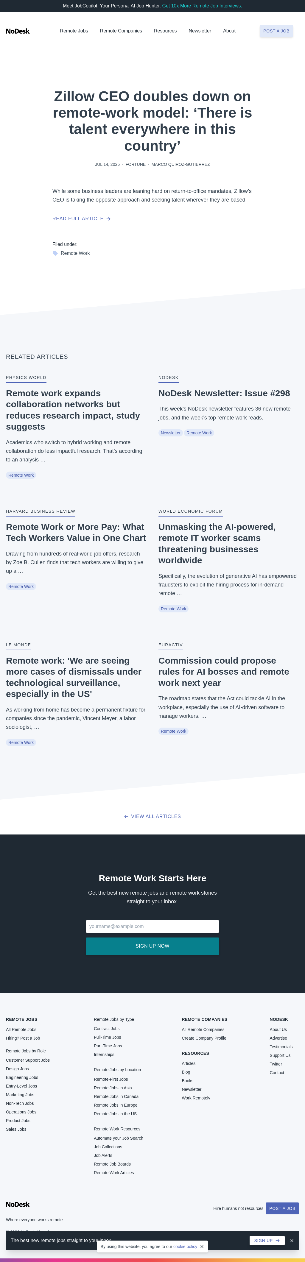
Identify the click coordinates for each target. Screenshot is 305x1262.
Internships (104, 1054)
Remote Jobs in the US (115, 1113)
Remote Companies (121, 30)
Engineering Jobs (22, 1077)
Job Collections (108, 1146)
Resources (195, 1053)
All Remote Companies (203, 1029)
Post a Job (282, 1208)
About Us (278, 1029)
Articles (188, 1063)
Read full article (81, 218)
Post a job (276, 31)
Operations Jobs (21, 1112)
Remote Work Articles (114, 1172)
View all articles (152, 816)
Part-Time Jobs (108, 1045)
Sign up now (152, 946)
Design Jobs (17, 1068)
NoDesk (279, 1019)
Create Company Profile (204, 1038)
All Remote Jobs (21, 1029)
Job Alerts (103, 1155)
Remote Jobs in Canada (116, 1096)
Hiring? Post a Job (23, 1038)
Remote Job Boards (112, 1164)
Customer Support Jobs (28, 1060)
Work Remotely (196, 1098)
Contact (277, 1072)
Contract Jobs (106, 1028)
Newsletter (200, 30)
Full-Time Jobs (107, 1037)
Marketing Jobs (20, 1094)
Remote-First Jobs (111, 1079)
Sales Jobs (16, 1129)
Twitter (276, 1064)
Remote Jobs (74, 30)
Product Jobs (18, 1120)
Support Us (280, 1055)
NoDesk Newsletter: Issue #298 (224, 393)
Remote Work (71, 253)
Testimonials (281, 1046)
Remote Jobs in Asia (113, 1087)
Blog (186, 1072)
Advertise (278, 1038)
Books (187, 1080)
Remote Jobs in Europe (115, 1105)
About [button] (229, 30)
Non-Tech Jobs (20, 1103)
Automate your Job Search (118, 1138)
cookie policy (185, 1246)
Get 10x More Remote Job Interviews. (202, 5)
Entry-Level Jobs (21, 1086)
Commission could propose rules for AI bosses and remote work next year (223, 672)
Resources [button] (165, 30)
